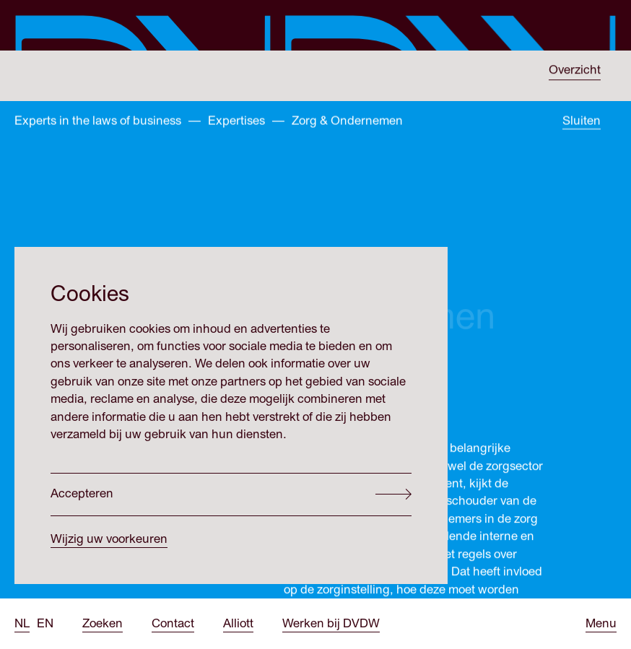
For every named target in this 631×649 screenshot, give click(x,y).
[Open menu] (601, 623)
